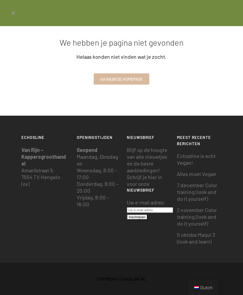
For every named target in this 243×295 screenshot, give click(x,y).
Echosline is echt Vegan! (196, 159)
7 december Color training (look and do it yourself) (197, 192)
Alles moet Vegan (196, 174)
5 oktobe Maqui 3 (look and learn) (196, 238)
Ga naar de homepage (121, 78)
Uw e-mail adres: (150, 205)
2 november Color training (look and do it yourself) (197, 217)
